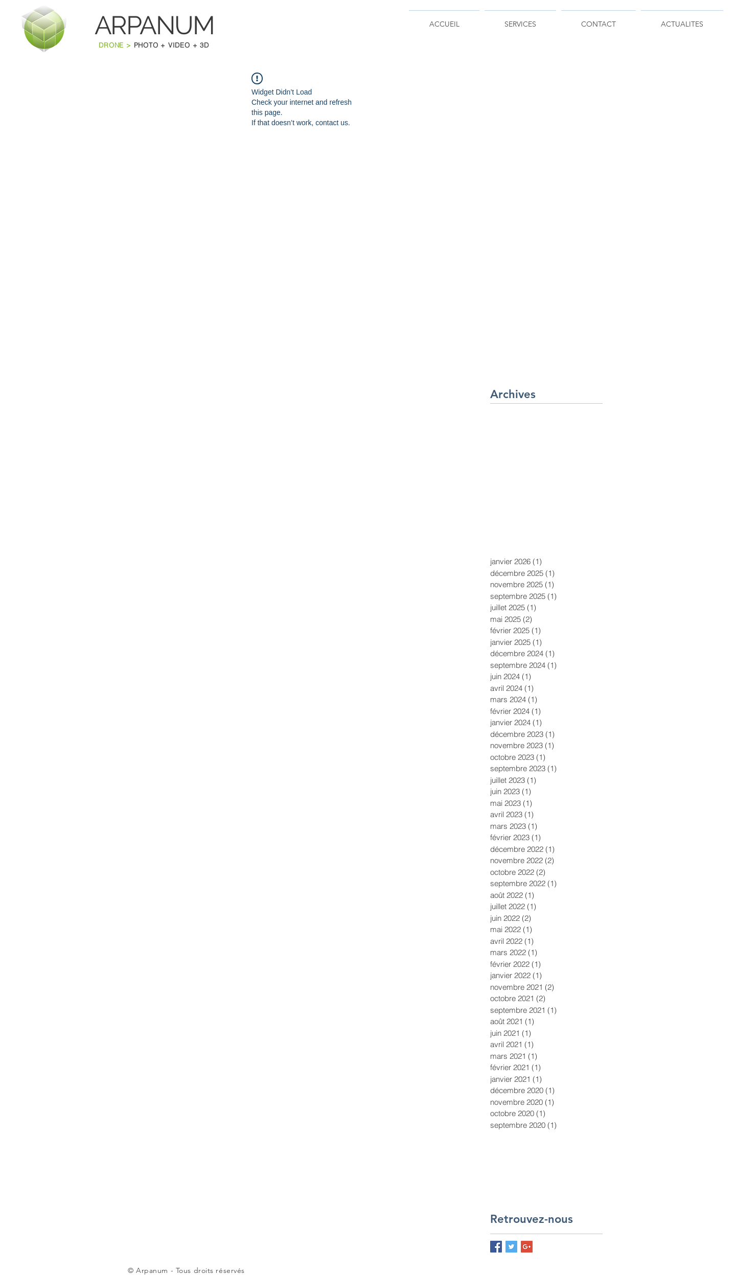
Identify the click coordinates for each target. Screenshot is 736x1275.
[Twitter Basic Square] (511, 1247)
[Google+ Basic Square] (527, 1247)
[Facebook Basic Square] (496, 1247)
